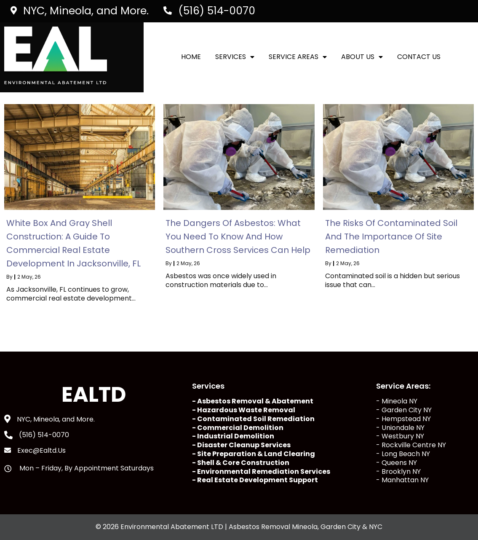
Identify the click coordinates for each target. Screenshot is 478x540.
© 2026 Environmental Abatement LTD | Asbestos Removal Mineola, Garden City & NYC (239, 527)
